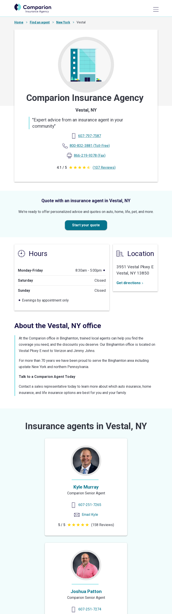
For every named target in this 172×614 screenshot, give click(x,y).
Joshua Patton (86, 591)
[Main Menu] (155, 9)
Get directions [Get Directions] (129, 283)
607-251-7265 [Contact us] (89, 505)
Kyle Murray (86, 487)
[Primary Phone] (89, 136)
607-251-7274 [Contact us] (89, 609)
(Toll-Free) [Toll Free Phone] (90, 146)
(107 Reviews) (104, 167)
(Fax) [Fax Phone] (89, 155)
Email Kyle (90, 514)
